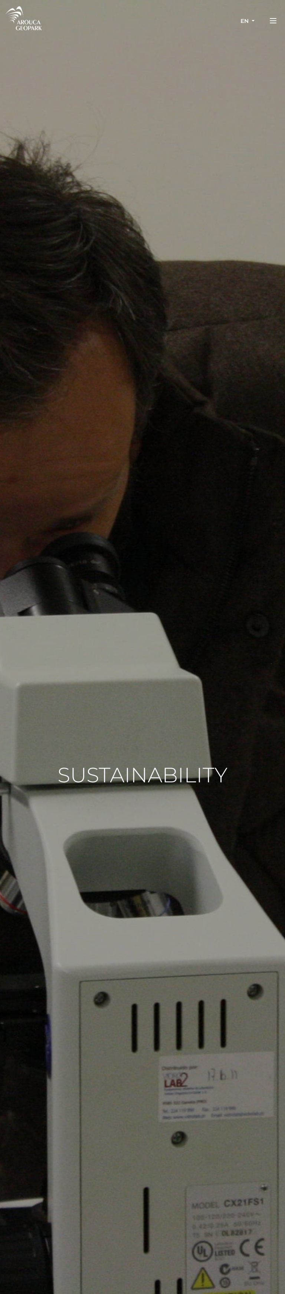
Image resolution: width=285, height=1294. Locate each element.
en (245, 20)
